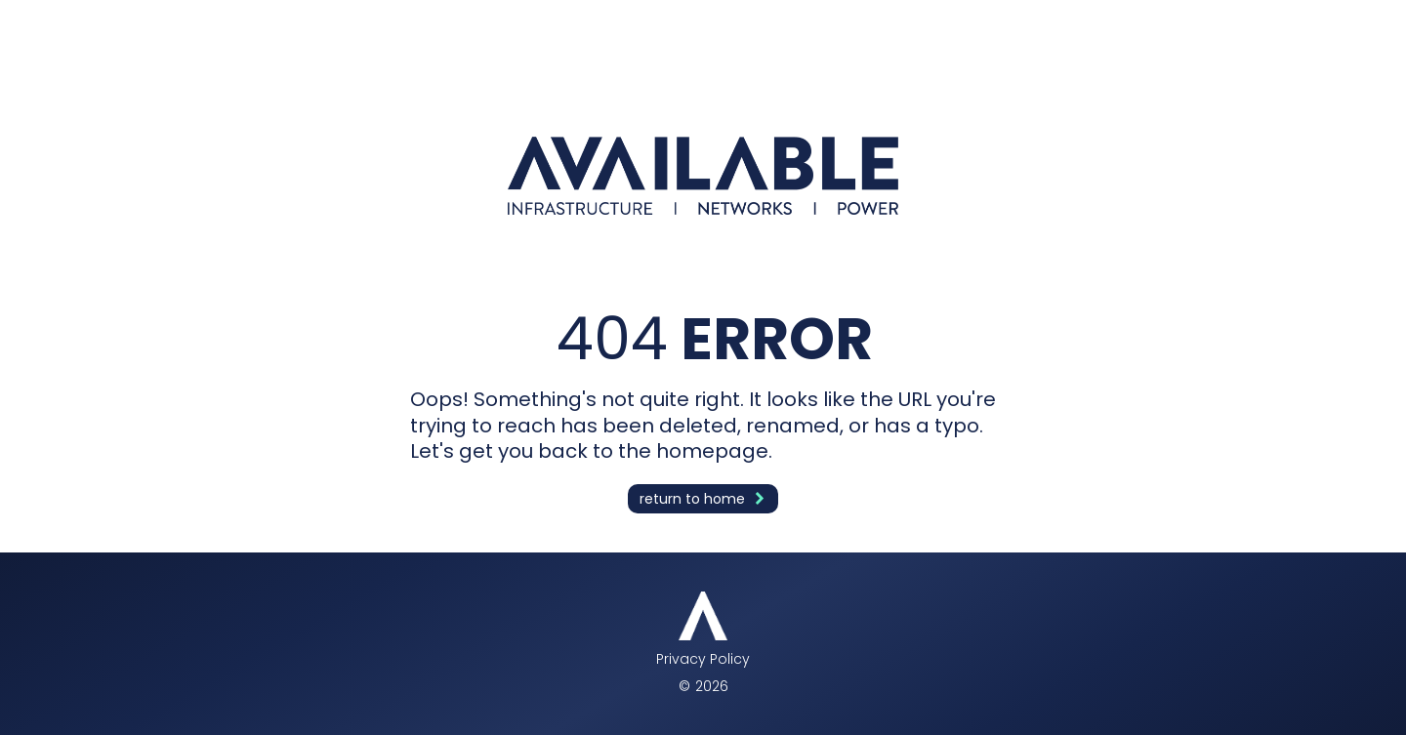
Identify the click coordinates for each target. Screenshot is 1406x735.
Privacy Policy (703, 659)
